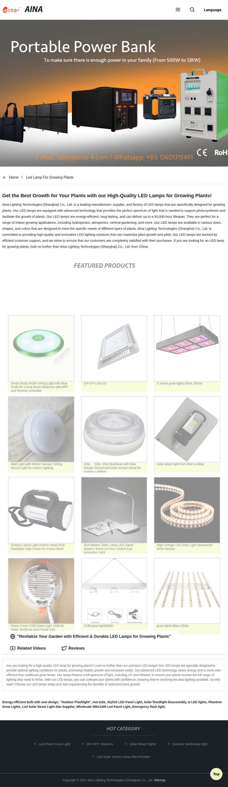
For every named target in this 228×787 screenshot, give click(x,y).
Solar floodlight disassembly (165, 702)
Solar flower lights (144, 744)
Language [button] (213, 10)
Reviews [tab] (73, 648)
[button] (178, 10)
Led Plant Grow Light (56, 744)
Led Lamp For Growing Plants (49, 177)
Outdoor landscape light (191, 744)
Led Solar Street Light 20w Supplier (48, 707)
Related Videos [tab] (28, 648)
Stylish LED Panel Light (124, 702)
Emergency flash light (148, 707)
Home (13, 177)
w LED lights (197, 702)
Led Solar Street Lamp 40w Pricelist (124, 756)
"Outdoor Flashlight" (75, 702)
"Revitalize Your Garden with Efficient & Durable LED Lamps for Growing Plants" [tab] (90, 636)
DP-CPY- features (101, 744)
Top (216, 775)
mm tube (99, 702)
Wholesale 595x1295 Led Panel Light (103, 707)
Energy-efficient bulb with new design (30, 702)
